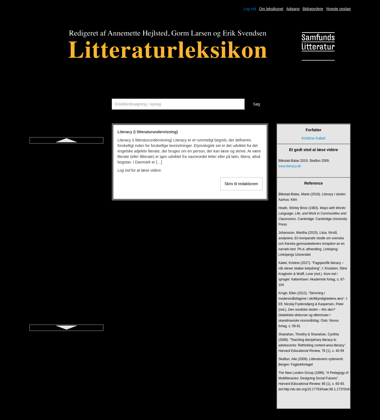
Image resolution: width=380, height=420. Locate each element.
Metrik (66, 238)
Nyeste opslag (338, 9)
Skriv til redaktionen (241, 184)
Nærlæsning (66, 307)
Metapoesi (67, 228)
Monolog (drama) (66, 267)
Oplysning (66, 317)
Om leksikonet (271, 9)
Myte (66, 277)
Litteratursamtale (66, 188)
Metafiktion (66, 218)
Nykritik (66, 297)
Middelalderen (66, 248)
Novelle (66, 287)
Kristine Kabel (313, 138)
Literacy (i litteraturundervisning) (66, 149)
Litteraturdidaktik (66, 168)
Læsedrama (66, 208)
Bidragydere (313, 9)
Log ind (249, 9)
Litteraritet (66, 159)
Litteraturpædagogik (66, 178)
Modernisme (66, 257)
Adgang (293, 9)
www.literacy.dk (289, 166)
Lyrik (66, 198)
